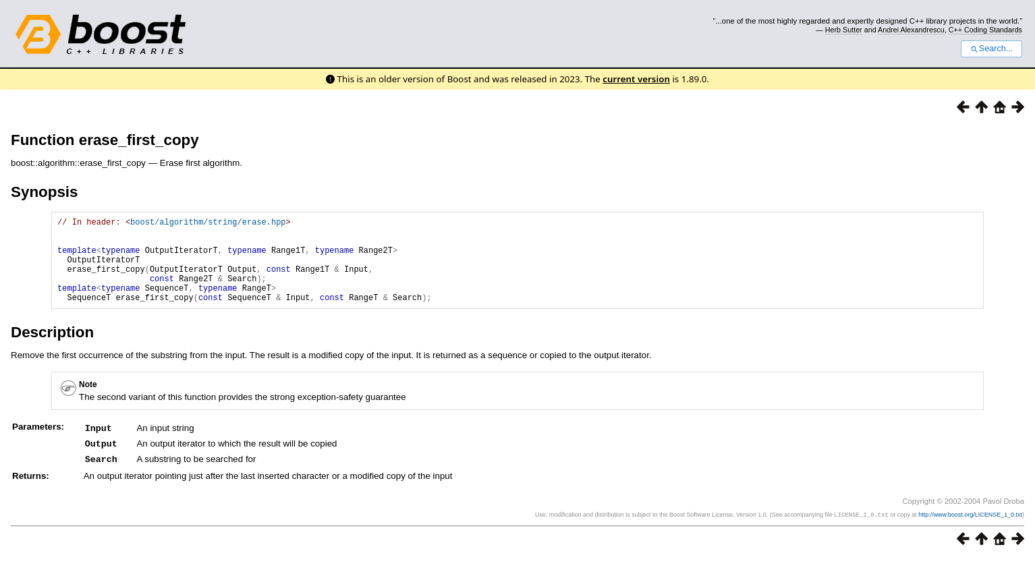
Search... (991, 48)
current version (636, 79)
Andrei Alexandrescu (911, 30)
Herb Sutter (843, 30)
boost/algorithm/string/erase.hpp (207, 223)
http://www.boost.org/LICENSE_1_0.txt (970, 530)
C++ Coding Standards (985, 30)
